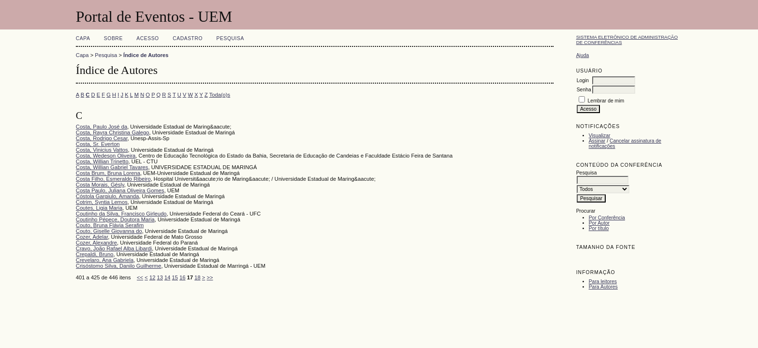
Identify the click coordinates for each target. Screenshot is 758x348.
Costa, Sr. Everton (98, 144)
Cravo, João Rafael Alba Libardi (114, 248)
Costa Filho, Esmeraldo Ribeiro (113, 179)
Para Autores (603, 287)
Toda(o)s (220, 95)
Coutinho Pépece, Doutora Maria (115, 219)
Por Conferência (607, 217)
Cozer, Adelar (92, 237)
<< (140, 277)
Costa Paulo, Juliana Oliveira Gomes (120, 190)
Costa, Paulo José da (101, 127)
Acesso (147, 38)
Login (583, 80)
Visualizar (600, 135)
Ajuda (582, 55)
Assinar (597, 141)
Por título (599, 228)
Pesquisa (230, 38)
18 (197, 277)
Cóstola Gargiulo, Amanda (107, 196)
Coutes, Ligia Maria (99, 208)
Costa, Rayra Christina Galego (112, 132)
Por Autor (599, 223)
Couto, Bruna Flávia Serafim (110, 225)
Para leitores (603, 281)
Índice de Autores (145, 55)
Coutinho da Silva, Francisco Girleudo (121, 214)
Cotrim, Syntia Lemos (102, 202)
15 (175, 277)
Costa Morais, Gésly (100, 185)
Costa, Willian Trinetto (102, 161)
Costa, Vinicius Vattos (102, 150)
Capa (83, 38)
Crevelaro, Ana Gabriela (104, 260)
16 (182, 277)
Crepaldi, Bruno (95, 254)
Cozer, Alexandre (96, 243)
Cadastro (188, 38)
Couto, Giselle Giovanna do (109, 231)
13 (159, 277)
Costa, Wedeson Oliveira (106, 156)
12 (152, 277)
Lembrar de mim (606, 100)
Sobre (113, 38)
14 (167, 277)
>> (210, 277)
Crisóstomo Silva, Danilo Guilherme (118, 266)
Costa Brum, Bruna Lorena (108, 173)
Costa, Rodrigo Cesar (102, 138)
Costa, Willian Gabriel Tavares (112, 167)
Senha (584, 89)
